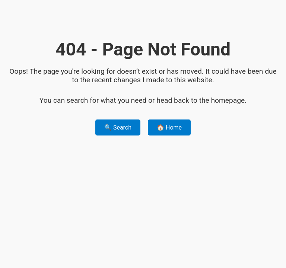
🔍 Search (117, 127)
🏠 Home (169, 127)
